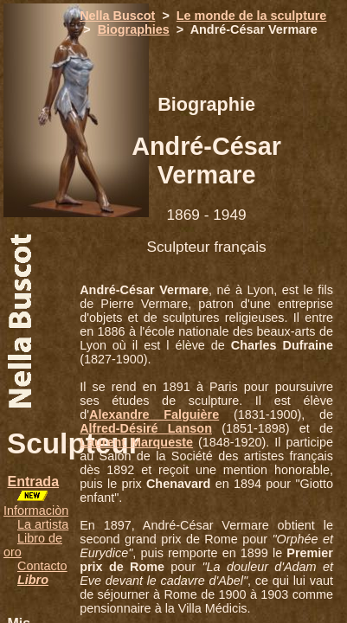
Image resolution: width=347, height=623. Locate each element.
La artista (42, 524)
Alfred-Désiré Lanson (146, 428)
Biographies (134, 29)
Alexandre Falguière (154, 414)
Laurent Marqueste (136, 442)
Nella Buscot (117, 15)
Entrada (33, 481)
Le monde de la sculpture (252, 15)
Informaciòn (35, 510)
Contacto (42, 566)
